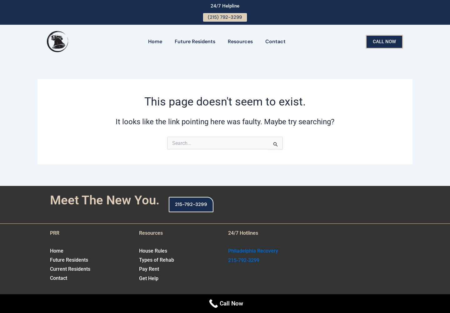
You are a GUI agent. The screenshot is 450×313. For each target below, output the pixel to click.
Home (155, 42)
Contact (275, 42)
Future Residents (195, 42)
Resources (240, 42)
